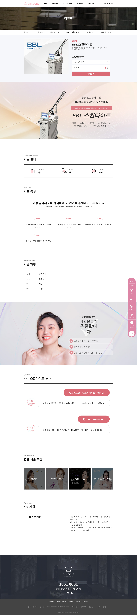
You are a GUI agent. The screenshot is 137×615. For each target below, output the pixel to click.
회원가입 (131, 285)
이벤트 (131, 291)
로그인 (131, 281)
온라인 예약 (131, 299)
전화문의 (131, 324)
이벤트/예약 (67, 3)
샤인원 (45, 3)
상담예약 (78, 601)
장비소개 (55, 3)
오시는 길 (131, 315)
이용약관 (71, 601)
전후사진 (91, 3)
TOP (132, 333)
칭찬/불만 (80, 3)
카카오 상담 (131, 307)
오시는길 (85, 601)
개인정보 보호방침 (61, 601)
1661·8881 (68, 584)
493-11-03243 (91, 607)
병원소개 (52, 601)
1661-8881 (104, 607)
